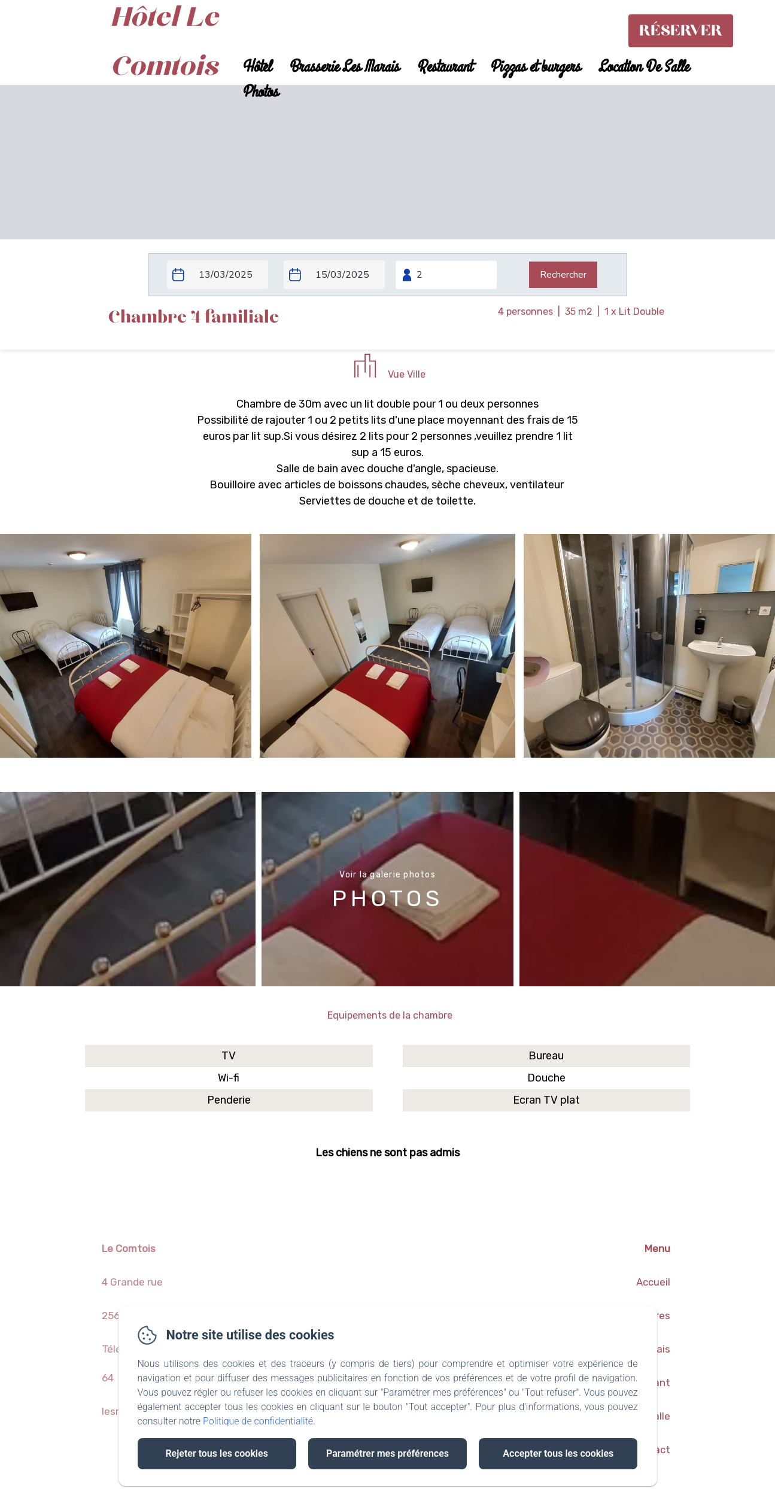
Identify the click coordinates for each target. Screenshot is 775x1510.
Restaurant (444, 67)
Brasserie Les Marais (343, 67)
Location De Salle (643, 67)
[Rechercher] (563, 275)
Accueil (653, 1282)
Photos (260, 92)
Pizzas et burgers (535, 67)
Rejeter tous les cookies (216, 1453)
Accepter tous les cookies (558, 1453)
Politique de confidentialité (258, 1421)
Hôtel (256, 67)
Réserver (680, 31)
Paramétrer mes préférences (387, 1453)
